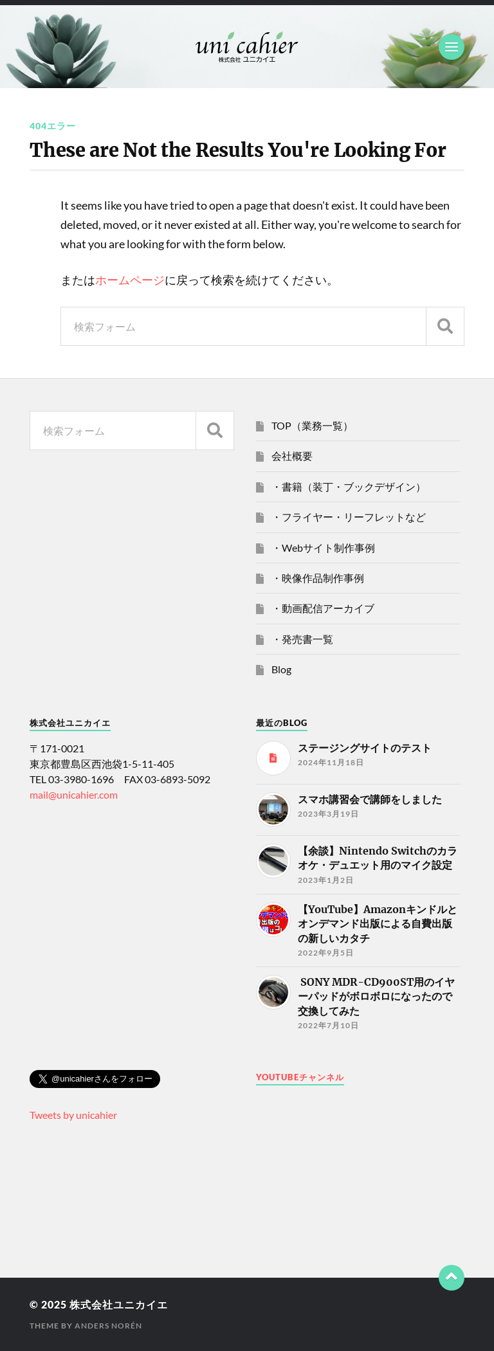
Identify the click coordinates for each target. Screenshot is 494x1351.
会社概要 (292, 455)
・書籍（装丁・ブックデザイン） (348, 486)
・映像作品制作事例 (317, 578)
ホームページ (130, 280)
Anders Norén (108, 1325)
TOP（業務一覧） (312, 425)
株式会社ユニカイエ (118, 1304)
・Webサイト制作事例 (323, 547)
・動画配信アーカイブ (322, 608)
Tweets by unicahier (73, 1115)
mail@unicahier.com (74, 794)
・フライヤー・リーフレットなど (348, 517)
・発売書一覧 (302, 639)
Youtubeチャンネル (300, 1077)
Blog (281, 669)
